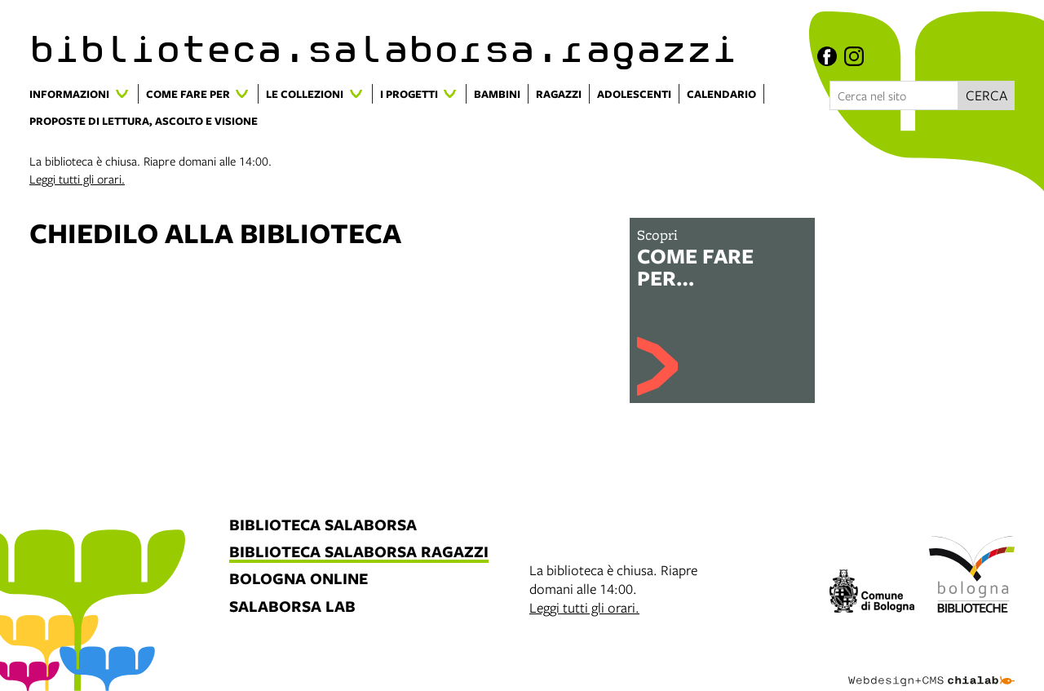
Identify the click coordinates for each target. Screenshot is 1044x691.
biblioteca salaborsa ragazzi (359, 552)
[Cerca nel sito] (893, 95)
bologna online (298, 579)
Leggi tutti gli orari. (77, 179)
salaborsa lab (292, 607)
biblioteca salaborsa (323, 525)
